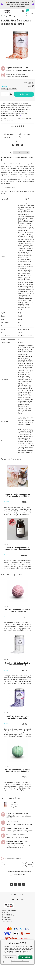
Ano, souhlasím (25, 957)
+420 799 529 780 (19, 875)
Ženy (5, 16)
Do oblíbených (10, 134)
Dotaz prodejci (26, 134)
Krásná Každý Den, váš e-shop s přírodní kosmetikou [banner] (7, 12)
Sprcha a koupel (18, 16)
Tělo (10, 16)
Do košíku (23, 94)
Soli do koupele (29, 16)
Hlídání (24, 137)
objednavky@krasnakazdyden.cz (19, 871)
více (19, 115)
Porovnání (9, 137)
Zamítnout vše (9, 957)
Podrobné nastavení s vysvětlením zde (17, 961)
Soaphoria (10, 121)
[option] (17, 45)
